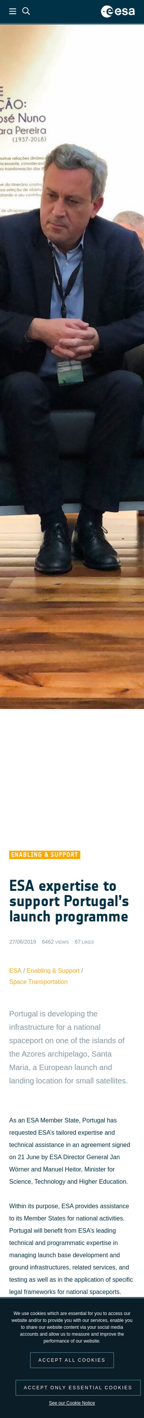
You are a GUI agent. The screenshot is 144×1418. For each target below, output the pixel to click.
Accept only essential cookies (78, 1387)
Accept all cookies (72, 1360)
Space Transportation (38, 982)
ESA (15, 970)
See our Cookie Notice (72, 1403)
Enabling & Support (52, 970)
